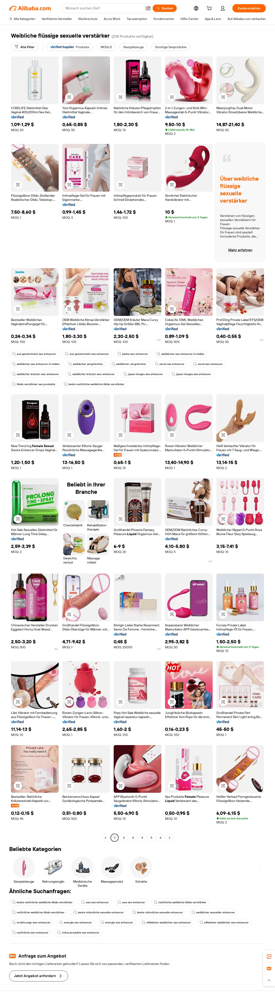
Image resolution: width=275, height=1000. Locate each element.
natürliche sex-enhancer (30, 932)
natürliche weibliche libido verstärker (180, 902)
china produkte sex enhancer (78, 932)
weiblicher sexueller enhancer (213, 912)
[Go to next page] (169, 838)
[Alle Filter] (24, 47)
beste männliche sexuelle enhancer (98, 912)
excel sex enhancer (169, 364)
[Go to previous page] (105, 838)
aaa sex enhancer (95, 902)
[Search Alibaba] (104, 8)
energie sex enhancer (75, 922)
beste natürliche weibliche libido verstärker (94, 384)
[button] (148, 8)
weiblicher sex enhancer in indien (180, 354)
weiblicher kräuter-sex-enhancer (35, 374)
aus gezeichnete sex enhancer (34, 354)
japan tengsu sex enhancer (143, 374)
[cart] (210, 9)
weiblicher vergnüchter (85, 364)
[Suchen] (165, 8)
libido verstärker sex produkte (33, 384)
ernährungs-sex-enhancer (31, 922)
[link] (269, 956)
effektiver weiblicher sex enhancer (166, 922)
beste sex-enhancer (133, 354)
